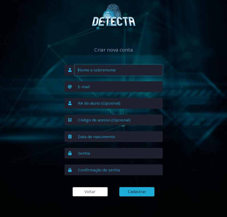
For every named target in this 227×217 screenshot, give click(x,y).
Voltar (90, 191)
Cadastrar (137, 191)
